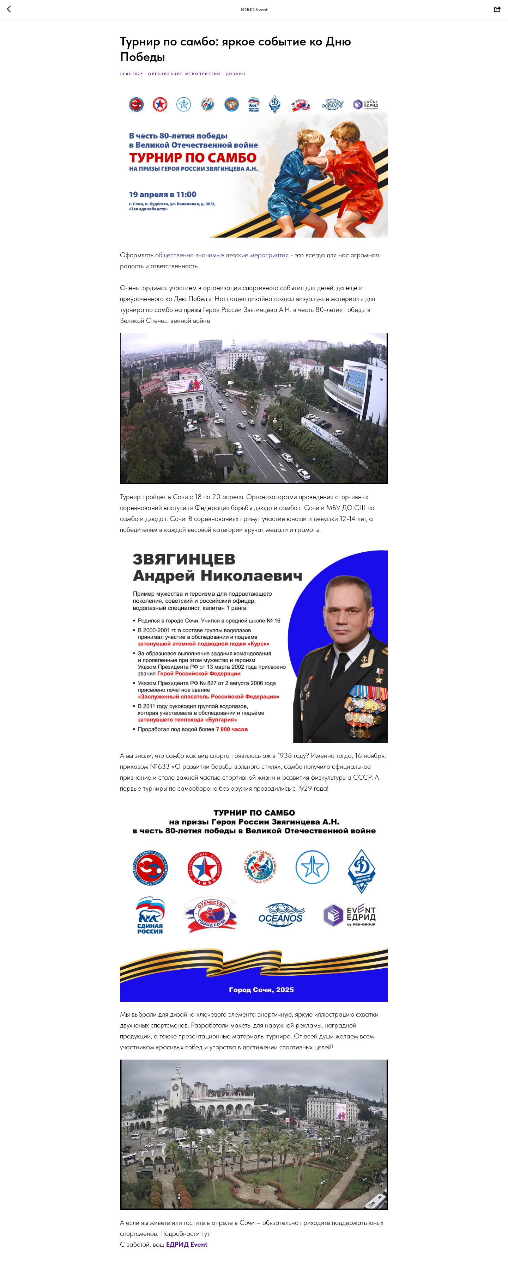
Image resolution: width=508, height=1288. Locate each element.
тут (205, 1233)
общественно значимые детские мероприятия (222, 255)
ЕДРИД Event (186, 1244)
